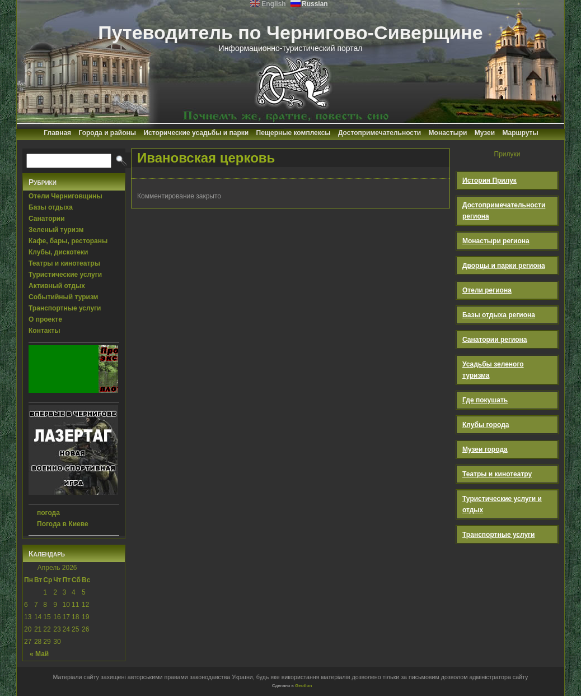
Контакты (44, 331)
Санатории (47, 218)
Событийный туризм (63, 297)
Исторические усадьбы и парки (196, 133)
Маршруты (520, 133)
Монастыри (448, 133)
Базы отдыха (51, 207)
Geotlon (303, 685)
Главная (57, 133)
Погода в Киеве (62, 524)
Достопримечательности (379, 133)
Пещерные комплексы (293, 133)
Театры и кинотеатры (64, 263)
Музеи (485, 133)
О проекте (45, 319)
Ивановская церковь (206, 157)
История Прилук (489, 180)
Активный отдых (57, 286)
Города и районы (107, 133)
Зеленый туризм (56, 230)
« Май (39, 654)
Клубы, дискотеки (58, 252)
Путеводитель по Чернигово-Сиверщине (290, 32)
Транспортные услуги (65, 308)
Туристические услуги (65, 275)
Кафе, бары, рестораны (68, 241)
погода (48, 513)
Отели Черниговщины (65, 196)
